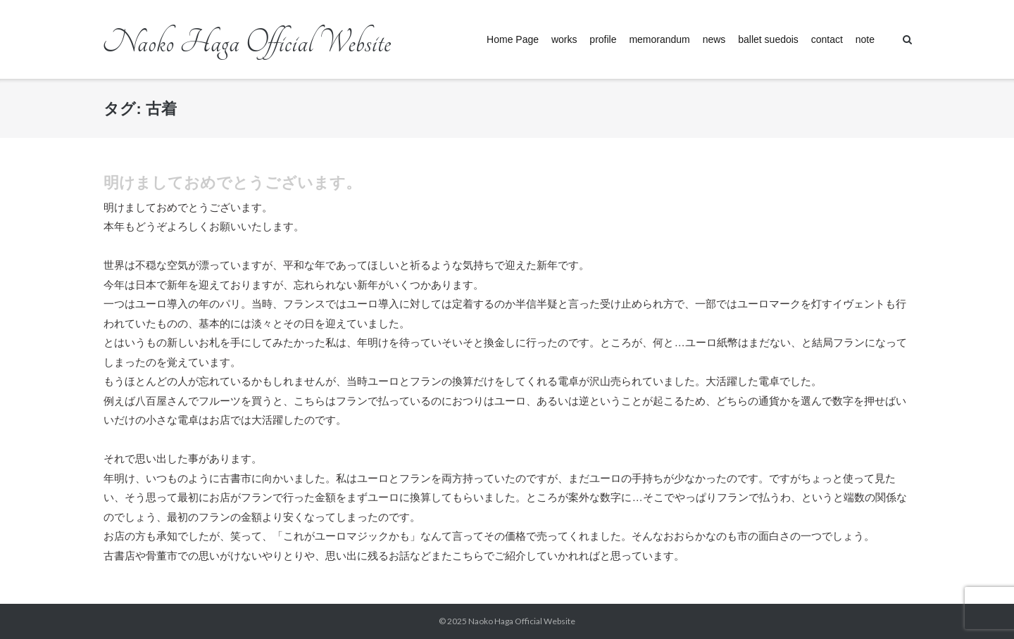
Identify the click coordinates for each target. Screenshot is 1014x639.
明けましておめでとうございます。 (232, 182)
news (714, 39)
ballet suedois (768, 39)
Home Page (513, 39)
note (865, 39)
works (564, 39)
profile (602, 39)
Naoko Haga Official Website (526, 621)
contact (827, 39)
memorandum (659, 39)
